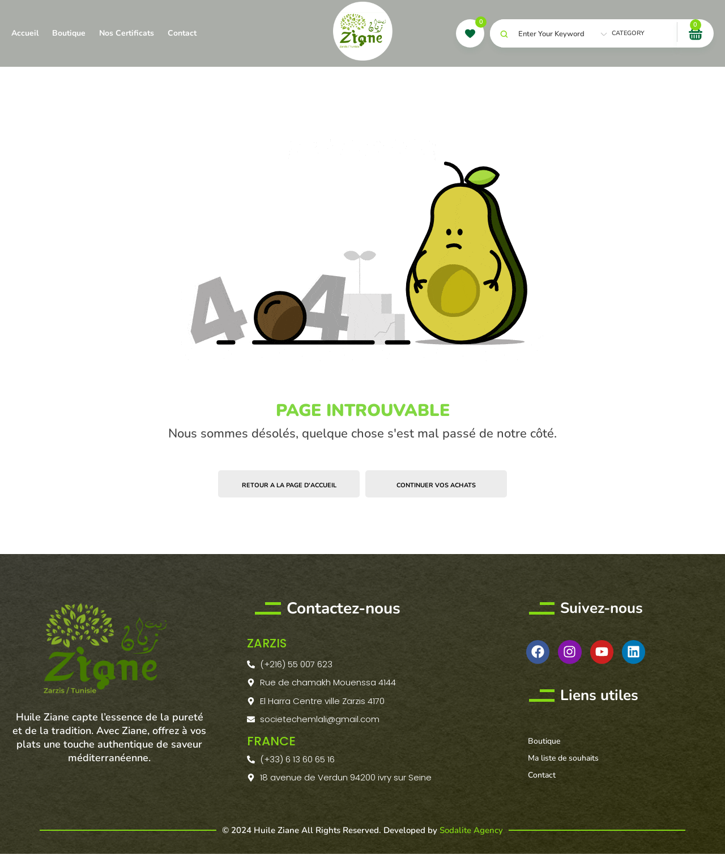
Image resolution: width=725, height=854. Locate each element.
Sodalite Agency (471, 829)
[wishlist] (470, 33)
